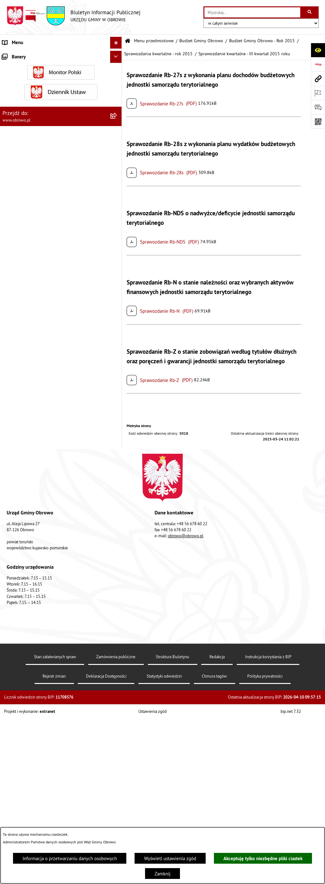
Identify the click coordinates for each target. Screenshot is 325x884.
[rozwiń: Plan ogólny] (117, 327)
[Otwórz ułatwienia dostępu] (318, 50)
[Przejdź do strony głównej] (73, 15)
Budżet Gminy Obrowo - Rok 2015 (262, 41)
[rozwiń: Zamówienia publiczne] (117, 199)
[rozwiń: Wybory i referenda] (117, 554)
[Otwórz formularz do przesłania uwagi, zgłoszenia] (318, 107)
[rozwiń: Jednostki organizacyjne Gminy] (117, 167)
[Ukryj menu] (116, 43)
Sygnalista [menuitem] (13, 596)
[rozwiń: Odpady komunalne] (117, 414)
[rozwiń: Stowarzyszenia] (117, 398)
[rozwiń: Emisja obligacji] (117, 446)
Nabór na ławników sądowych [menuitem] (32, 566)
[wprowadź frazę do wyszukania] (252, 12)
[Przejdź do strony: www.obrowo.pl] (318, 78)
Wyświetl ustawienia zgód (170, 858)
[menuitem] (61, 70)
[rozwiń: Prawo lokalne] (117, 119)
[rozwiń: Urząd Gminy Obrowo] (117, 102)
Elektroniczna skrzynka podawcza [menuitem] (36, 518)
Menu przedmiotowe (154, 41)
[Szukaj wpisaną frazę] (310, 12)
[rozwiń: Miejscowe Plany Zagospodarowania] (117, 311)
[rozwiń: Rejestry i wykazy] (117, 430)
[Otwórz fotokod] (318, 121)
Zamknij (162, 874)
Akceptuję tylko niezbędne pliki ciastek (262, 858)
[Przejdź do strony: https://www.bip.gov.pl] (318, 64)
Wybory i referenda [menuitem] (22, 554)
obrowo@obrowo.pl (185, 778)
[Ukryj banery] (116, 623)
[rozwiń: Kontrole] (117, 609)
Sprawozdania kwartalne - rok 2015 (158, 54)
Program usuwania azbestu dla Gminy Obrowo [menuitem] (48, 542)
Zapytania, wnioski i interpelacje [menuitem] (35, 506)
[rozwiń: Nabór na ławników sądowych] (117, 566)
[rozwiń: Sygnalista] (117, 597)
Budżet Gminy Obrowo (201, 41)
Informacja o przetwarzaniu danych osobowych (70, 858)
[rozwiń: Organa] (117, 86)
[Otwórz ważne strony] (318, 93)
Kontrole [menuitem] (11, 609)
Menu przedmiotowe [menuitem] (23, 54)
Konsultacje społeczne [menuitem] (25, 530)
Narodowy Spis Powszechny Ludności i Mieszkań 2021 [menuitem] (51, 581)
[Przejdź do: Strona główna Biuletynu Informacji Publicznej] (127, 41)
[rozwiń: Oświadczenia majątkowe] (117, 247)
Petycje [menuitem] (10, 494)
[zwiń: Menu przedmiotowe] (117, 55)
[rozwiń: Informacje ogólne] (117, 70)
